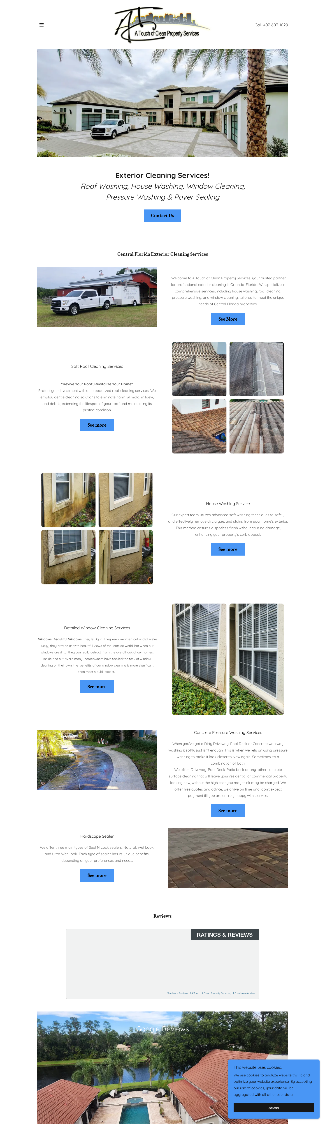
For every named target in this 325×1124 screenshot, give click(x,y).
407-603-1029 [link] (275, 25)
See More (227, 319)
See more (97, 425)
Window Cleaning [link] (145, 1103)
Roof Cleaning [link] (77, 1103)
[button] (41, 24)
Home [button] (52, 1103)
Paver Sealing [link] (217, 1103)
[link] (162, 24)
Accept (274, 1108)
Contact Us (162, 215)
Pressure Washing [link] (183, 1103)
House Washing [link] (110, 1103)
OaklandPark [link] (162, 1111)
